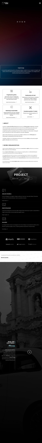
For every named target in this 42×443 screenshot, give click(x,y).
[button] (29, 352)
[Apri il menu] (40, 3)
